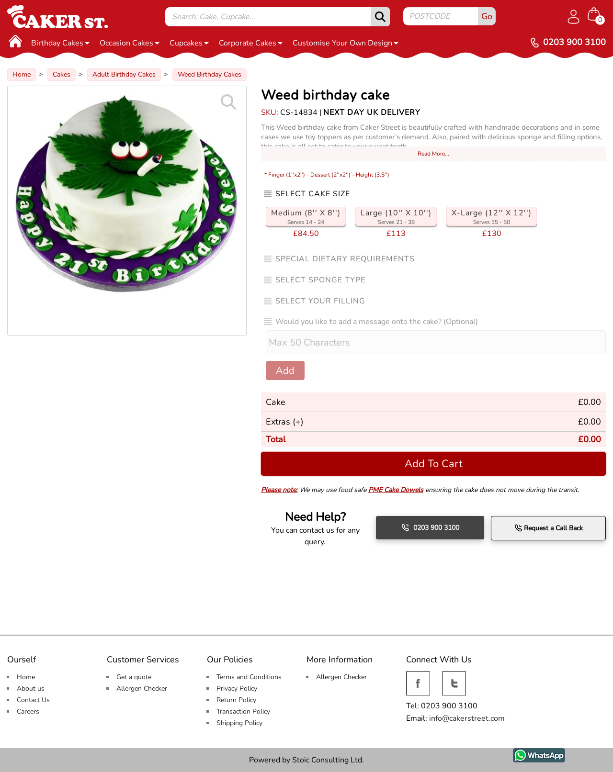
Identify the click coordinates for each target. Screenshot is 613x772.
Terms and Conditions (249, 677)
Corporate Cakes (251, 43)
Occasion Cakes (129, 43)
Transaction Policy (243, 711)
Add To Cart (434, 463)
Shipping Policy (239, 722)
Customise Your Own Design (345, 43)
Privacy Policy (236, 688)
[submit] (380, 16)
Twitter (453, 677)
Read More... (433, 153)
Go (486, 16)
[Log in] (573, 16)
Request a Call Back (548, 528)
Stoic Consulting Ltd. (328, 760)
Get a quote (133, 677)
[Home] (15, 40)
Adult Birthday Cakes (124, 74)
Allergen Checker (141, 688)
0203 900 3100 (430, 527)
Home (21, 74)
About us (31, 688)
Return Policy (236, 700)
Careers (28, 711)
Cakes (61, 74)
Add (285, 370)
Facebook (418, 677)
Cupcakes (189, 43)
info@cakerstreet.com (467, 718)
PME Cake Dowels (395, 489)
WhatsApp (532, 753)
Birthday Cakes (60, 43)
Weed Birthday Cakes (209, 74)
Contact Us (33, 700)
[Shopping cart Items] (597, 14)
